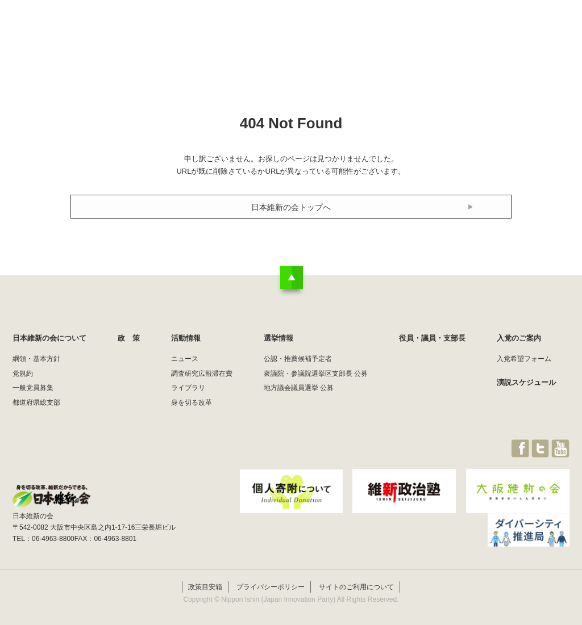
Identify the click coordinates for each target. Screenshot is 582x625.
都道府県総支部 (36, 402)
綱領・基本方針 (36, 359)
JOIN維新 (539, 31)
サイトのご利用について (356, 578)
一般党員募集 (33, 388)
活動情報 (327, 31)
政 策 (273, 31)
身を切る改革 (191, 402)
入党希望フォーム (524, 359)
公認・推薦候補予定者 (298, 359)
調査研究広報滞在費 (201, 373)
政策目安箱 (205, 578)
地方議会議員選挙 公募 (299, 388)
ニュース (184, 359)
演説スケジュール (526, 382)
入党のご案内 (519, 338)
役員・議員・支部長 (462, 31)
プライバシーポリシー (270, 578)
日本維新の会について (197, 31)
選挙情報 (385, 31)
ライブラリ (188, 388)
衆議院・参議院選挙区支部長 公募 (316, 373)
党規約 (23, 373)
